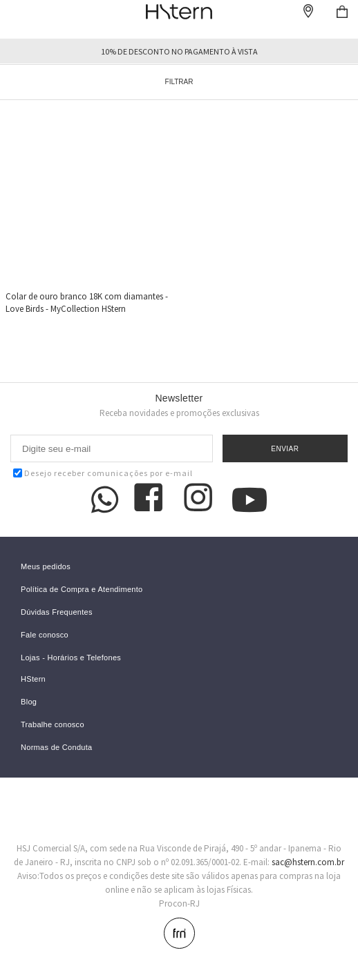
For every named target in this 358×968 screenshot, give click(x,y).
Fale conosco (44, 635)
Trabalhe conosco (52, 725)
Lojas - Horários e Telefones (71, 658)
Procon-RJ (179, 903)
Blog (29, 702)
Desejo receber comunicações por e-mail (103, 473)
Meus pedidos (45, 567)
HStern (33, 679)
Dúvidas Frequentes (57, 612)
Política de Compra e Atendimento (82, 589)
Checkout (342, 12)
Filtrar (179, 82)
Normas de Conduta (57, 747)
